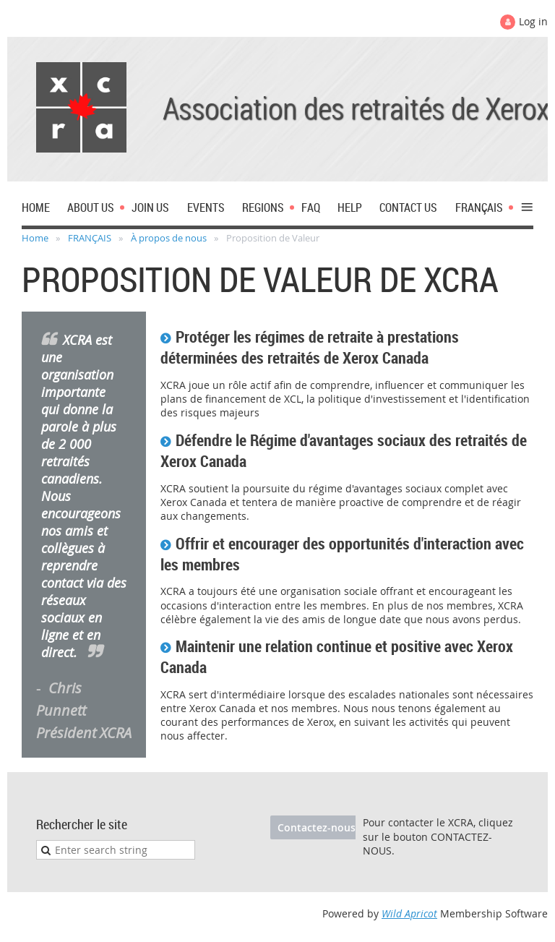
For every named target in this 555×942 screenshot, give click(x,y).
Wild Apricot (409, 913)
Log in (533, 21)
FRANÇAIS (89, 237)
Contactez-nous (317, 827)
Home (35, 237)
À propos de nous (169, 237)
